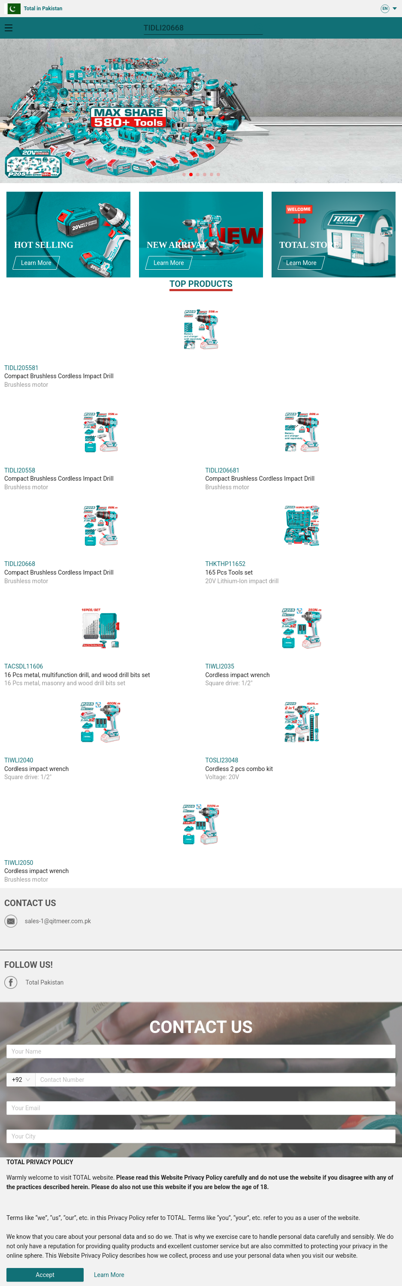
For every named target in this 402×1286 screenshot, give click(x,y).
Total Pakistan (45, 982)
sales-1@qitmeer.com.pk (58, 921)
